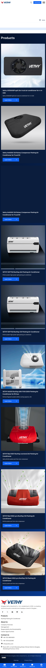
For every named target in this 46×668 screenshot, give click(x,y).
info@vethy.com (8, 644)
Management (5, 627)
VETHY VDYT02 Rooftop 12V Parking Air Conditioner (21, 332)
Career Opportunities (7, 631)
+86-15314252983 (8, 641)
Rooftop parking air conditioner (10, 618)
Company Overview (7, 625)
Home (43, 20)
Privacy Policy (28, 660)
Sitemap (16, 660)
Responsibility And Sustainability (11, 629)
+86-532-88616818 (8, 637)
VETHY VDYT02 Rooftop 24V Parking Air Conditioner (21, 272)
